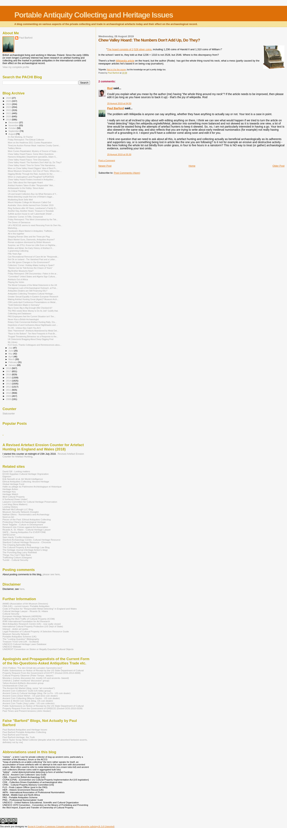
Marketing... (13, 228)
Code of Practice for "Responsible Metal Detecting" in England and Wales (40, 608)
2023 (9, 107)
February (13, 362)
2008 (9, 399)
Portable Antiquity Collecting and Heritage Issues (93, 15)
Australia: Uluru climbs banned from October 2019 (31, 205)
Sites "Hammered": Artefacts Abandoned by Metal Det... (33, 330)
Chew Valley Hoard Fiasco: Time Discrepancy (28, 160)
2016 (9, 374)
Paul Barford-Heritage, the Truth (19, 737)
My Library (12, 342)
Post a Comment (106, 160)
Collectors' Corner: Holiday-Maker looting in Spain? (31, 265)
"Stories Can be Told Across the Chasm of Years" (30, 268)
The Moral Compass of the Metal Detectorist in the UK (32, 285)
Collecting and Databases (19, 313)
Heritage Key (9, 491)
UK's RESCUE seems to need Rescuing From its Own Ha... (35, 225)
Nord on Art (8, 517)
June (11, 351)
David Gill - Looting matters (16, 471)
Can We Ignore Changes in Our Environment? (29, 262)
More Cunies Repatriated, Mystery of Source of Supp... (33, 151)
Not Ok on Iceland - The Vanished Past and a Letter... (32, 259)
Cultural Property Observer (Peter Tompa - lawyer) (28, 675)
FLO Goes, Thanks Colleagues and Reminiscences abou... (34, 345)
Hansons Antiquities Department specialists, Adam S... (32, 157)
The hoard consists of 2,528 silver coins (129, 49)
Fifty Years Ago (15, 254)
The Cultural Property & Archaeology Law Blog (26, 547)
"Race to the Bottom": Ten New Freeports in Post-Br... (32, 333)
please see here (51, 574)
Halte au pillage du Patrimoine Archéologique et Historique (32, 486)
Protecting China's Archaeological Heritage (24, 522)
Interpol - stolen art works (15, 629)
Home (192, 165)
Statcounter (9, 413)
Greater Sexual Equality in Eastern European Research (33, 296)
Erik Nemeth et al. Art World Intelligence (23, 479)
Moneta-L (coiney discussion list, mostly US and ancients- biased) (36, 678)
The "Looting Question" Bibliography (21, 639)
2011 (9, 389)
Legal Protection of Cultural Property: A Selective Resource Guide (36, 631)
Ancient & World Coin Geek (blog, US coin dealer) (28, 700)
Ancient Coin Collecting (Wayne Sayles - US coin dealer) (31, 698)
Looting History (10, 507)
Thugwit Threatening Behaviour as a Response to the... (33, 336)
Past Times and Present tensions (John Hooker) (27, 711)
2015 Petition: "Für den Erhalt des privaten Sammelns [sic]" (32, 668)
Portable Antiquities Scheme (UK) (19, 636)
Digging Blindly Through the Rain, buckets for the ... (31, 174)
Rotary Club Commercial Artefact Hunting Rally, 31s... (32, 322)
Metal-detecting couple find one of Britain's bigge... (31, 197)
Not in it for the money (116, 70)
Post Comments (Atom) (127, 172)
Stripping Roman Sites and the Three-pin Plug (29, 236)
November (14, 125)
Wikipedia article (125, 60)
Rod (110, 88)
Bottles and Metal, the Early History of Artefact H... (31, 248)
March (12, 359)
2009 (9, 396)
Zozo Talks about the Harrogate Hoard (25, 182)
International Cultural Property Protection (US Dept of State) (33, 626)
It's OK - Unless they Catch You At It (24, 328)
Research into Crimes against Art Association (25, 527)
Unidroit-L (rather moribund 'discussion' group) (26, 680)
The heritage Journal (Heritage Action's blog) (25, 550)
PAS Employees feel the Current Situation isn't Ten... (32, 316)
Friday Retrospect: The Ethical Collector (26, 139)
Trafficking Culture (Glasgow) (17, 557)
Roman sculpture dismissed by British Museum (29, 242)
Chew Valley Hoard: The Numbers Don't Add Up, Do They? (34, 162)
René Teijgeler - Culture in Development (23, 524)
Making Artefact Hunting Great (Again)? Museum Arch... (33, 299)
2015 (9, 377)
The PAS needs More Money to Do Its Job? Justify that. (33, 311)
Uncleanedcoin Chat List (15, 685)
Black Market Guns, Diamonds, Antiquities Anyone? (31, 239)
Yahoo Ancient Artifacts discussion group (23, 683)
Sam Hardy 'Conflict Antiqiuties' (18, 537)
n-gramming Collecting (18, 251)
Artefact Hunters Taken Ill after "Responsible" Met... (31, 185)
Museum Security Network (16, 634)
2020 (9, 116)
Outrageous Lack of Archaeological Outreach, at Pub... (33, 288)
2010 (9, 393)
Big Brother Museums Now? (20, 271)
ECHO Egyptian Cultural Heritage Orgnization (26, 474)
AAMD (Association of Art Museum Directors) (25, 603)
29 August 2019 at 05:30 (119, 154)
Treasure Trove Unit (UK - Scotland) (21, 641)
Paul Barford (115, 108)
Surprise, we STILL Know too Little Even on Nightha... (32, 245)
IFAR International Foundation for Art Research (26, 621)
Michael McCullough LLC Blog (18, 509)
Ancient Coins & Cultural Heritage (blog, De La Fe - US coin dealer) (37, 693)
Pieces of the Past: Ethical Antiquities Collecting (27, 519)
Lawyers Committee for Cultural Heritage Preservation (30, 501)
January (13, 365)
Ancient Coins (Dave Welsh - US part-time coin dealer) (30, 695)
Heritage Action (10, 489)
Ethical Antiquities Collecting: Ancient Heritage (26, 481)
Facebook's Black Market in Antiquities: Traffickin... (31, 231)
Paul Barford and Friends (15, 734)
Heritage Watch (10, 494)
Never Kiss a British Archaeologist (23, 319)
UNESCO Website (12, 646)
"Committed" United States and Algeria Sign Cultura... (32, 276)
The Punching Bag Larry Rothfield (20, 552)
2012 (9, 386)
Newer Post (104, 165)
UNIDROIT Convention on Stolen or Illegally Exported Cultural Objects (38, 649)
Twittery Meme (14, 148)
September (14, 131)
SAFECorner (9, 534)
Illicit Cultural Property (14, 496)
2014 (9, 380)
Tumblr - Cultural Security (15, 560)
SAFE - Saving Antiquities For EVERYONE (24, 532)
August (12, 134)
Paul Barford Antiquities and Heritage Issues (25, 729)
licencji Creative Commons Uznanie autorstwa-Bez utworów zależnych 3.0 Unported (71, 826)
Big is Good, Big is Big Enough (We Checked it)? (30, 308)
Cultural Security (11, 613)
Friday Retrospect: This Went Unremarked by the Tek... (33, 219)
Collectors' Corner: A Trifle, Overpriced (25, 217)
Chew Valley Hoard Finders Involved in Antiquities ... (31, 179)
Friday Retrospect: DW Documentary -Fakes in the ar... (33, 273)
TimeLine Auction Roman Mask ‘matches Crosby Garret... (34, 145)
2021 (9, 113)
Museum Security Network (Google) (21, 512)
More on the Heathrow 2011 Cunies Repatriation (30, 142)
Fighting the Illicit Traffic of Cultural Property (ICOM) (29, 618)
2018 (9, 368)
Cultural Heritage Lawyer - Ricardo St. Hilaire (25, 611)
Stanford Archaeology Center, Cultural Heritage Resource (32, 539)
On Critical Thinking (17, 191)
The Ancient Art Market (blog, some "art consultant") (29, 688)
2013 (9, 383)
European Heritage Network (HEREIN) (22, 616)
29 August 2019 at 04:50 (119, 103)
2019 (9, 119)
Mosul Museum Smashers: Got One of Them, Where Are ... (35, 171)
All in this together (16, 234)
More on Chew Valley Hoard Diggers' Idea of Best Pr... (32, 168)
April (11, 356)
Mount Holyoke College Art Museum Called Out (29, 202)
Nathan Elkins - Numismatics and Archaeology (26, 514)
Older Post (278, 165)
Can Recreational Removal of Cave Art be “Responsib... (33, 256)
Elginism (7, 476)
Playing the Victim (16, 282)
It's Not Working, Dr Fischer (20, 137)
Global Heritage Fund (13, 484)
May (11, 353)
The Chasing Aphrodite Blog (17, 544)
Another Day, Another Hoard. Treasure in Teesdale (31, 211)
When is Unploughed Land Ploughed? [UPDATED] (31, 177)
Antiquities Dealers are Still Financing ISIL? (27, 291)
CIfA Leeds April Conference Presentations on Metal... (32, 302)
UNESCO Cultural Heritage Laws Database (24, 644)
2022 (9, 110)
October (13, 128)
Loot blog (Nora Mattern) (15, 504)
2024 (9, 104)
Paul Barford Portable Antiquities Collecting (24, 732)
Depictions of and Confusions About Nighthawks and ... (33, 325)
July (11, 348)
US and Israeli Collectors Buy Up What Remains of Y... (32, 194)
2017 (9, 371)
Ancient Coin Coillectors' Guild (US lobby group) (27, 690)
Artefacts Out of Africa (18, 279)
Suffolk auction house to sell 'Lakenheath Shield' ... (31, 214)
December (14, 122)
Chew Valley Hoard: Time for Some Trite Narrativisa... (32, 165)
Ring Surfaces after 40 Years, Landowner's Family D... (32, 208)
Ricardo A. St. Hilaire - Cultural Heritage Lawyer (27, 529)
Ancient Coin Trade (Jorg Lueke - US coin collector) (28, 703)
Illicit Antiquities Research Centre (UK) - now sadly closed (32, 624)
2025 (9, 101)
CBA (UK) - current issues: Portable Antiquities (26, 606)
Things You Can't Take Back (17, 555)
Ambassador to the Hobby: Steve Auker (26, 188)
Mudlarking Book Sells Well (20, 199)
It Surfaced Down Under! (15, 499)
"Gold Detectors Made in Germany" (24, 305)
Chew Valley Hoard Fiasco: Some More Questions (31, 154)
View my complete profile (16, 67)
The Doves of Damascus (19, 222)
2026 (9, 98)
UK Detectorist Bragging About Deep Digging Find (30, 339)
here (21, 589)
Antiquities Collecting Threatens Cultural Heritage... (31, 293)
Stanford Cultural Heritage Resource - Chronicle (27, 542)
